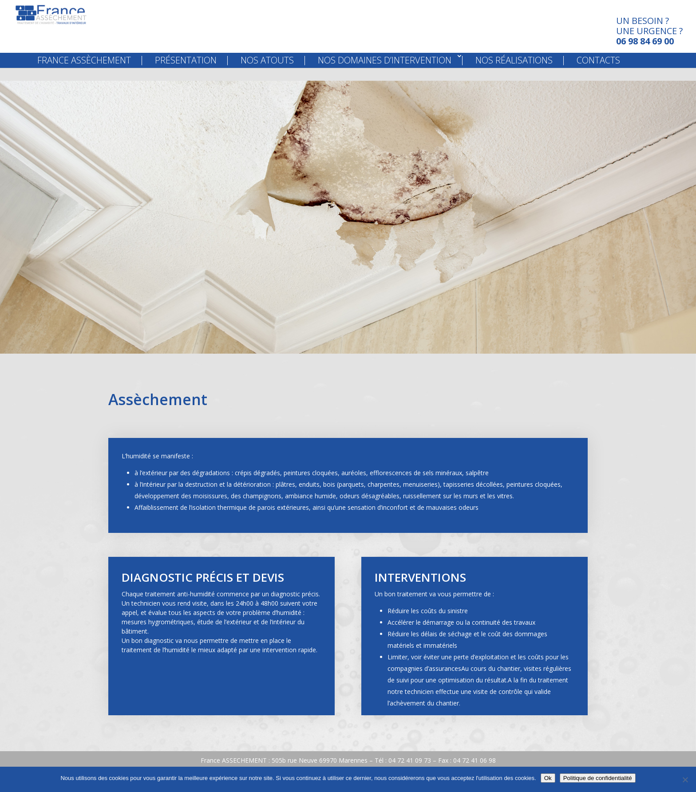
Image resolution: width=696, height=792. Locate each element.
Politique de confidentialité (597, 778)
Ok (548, 778)
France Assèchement (84, 73)
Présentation (186, 73)
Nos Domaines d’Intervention (384, 73)
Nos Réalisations (514, 73)
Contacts (598, 73)
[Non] (684, 779)
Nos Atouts (267, 73)
